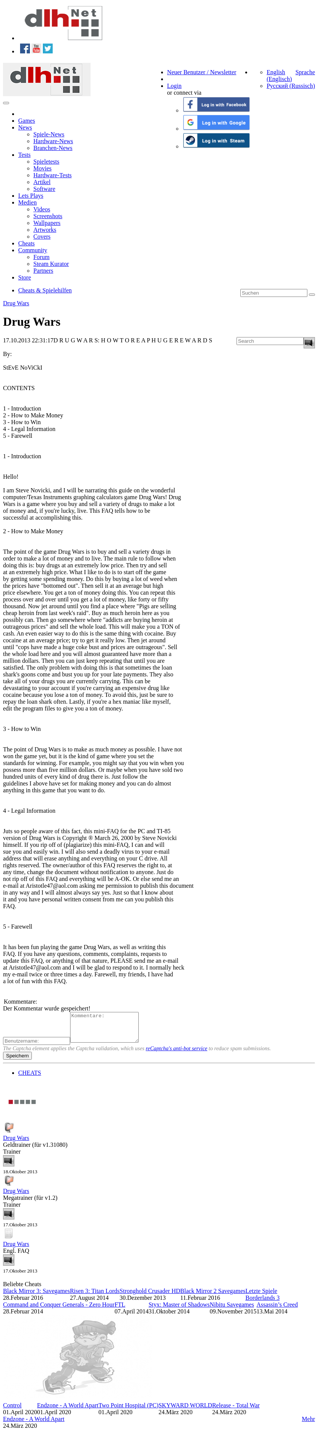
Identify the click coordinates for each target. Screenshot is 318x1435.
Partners (43, 270)
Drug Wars (16, 303)
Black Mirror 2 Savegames (213, 1296)
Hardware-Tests (52, 175)
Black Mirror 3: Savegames (36, 1296)
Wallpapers (47, 223)
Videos (41, 209)
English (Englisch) (279, 75)
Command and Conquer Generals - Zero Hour (58, 1310)
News (25, 127)
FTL (119, 1310)
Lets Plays (30, 195)
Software (44, 189)
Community (32, 250)
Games (26, 120)
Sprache (305, 72)
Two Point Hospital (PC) (128, 1411)
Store (24, 277)
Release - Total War (236, 1411)
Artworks (44, 229)
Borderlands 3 (262, 1303)
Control (12, 1411)
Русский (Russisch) (290, 86)
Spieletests (46, 161)
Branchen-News (52, 148)
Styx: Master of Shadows (179, 1310)
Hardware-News (53, 141)
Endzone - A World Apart (68, 1411)
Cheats (26, 243)
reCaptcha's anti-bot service (176, 1054)
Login (174, 86)
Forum (41, 257)
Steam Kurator (51, 264)
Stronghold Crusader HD (150, 1296)
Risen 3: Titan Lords (94, 1296)
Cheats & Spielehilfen (45, 290)
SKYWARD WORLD (185, 1411)
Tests (24, 154)
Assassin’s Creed (277, 1310)
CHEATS (29, 1078)
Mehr (308, 1424)
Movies (42, 168)
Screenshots (47, 216)
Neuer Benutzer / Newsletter (202, 72)
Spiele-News (48, 134)
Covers (41, 236)
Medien (27, 202)
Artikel (41, 182)
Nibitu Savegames (232, 1310)
